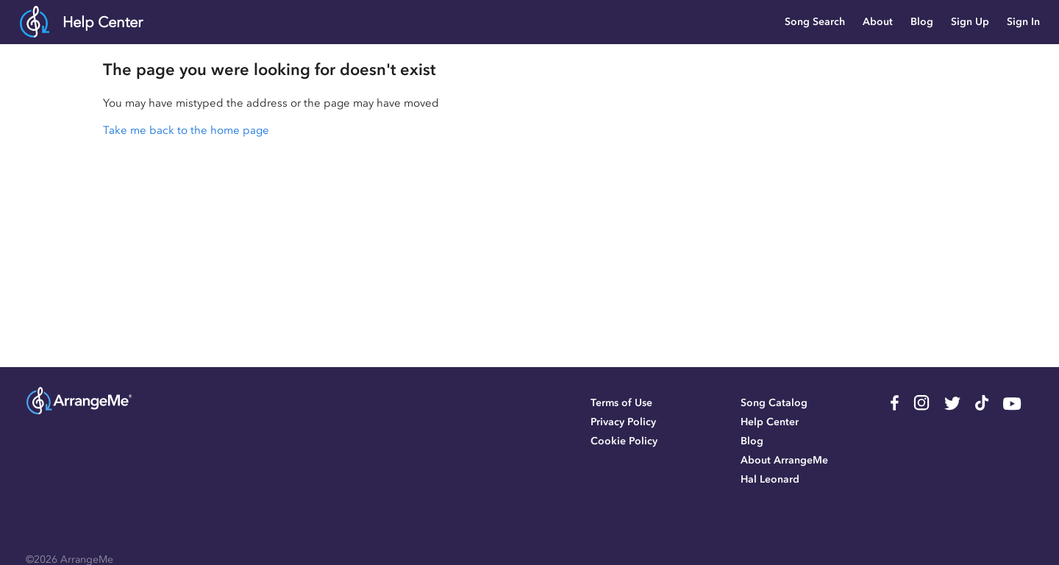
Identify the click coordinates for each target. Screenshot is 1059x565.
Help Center (103, 22)
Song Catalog (774, 403)
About (878, 21)
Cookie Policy (624, 441)
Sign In (1023, 21)
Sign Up (970, 21)
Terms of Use (621, 403)
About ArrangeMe (784, 460)
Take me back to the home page (186, 130)
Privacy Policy (623, 422)
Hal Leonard (770, 479)
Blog (921, 21)
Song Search (815, 21)
